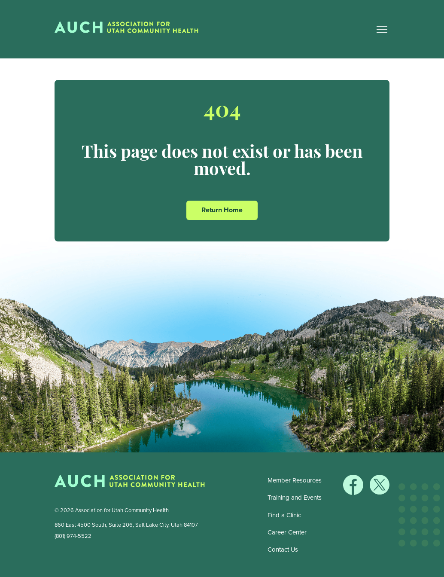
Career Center (287, 532)
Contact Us (283, 549)
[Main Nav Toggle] (381, 29)
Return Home (222, 210)
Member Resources (295, 480)
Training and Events (295, 497)
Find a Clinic (284, 515)
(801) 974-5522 (73, 536)
